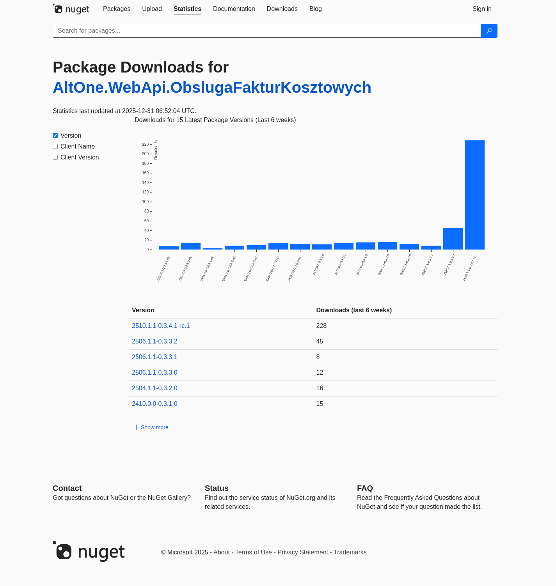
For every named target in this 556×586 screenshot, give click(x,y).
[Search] (489, 31)
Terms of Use (253, 552)
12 (319, 372)
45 (319, 341)
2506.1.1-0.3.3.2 (155, 341)
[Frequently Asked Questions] (365, 488)
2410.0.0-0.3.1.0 (155, 403)
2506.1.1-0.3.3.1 (155, 357)
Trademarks (350, 552)
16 (319, 388)
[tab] (116, 9)
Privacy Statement (302, 552)
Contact (67, 488)
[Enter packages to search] (267, 31)
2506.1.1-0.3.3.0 (155, 372)
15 (319, 403)
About (221, 552)
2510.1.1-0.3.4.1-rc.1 (161, 325)
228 (321, 325)
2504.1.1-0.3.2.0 (155, 388)
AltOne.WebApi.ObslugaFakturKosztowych (212, 87)
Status (217, 488)
